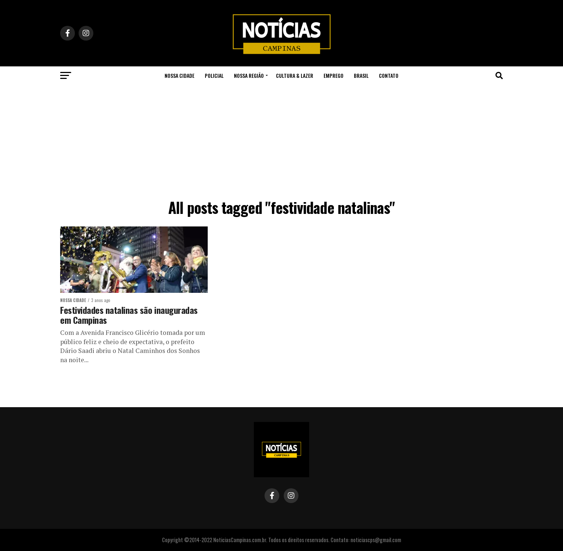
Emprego (333, 75)
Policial (214, 75)
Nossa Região (249, 75)
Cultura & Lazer (294, 75)
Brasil (361, 75)
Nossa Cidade (179, 75)
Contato (388, 75)
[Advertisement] (281, 140)
